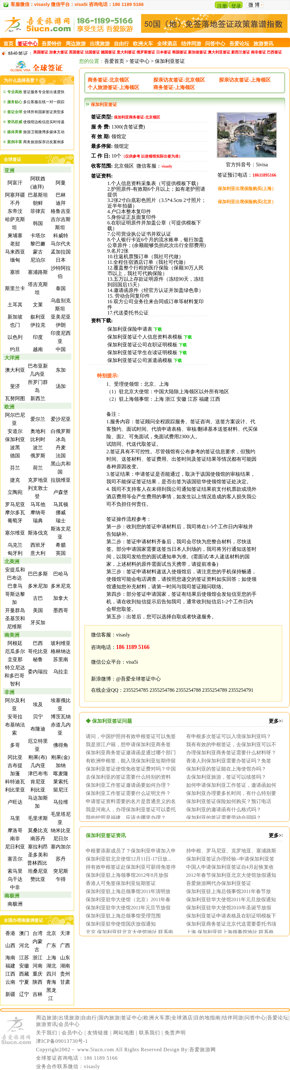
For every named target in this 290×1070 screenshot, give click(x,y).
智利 (14, 683)
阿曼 (60, 182)
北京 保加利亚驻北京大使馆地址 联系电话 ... (128, 931)
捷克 (14, 480)
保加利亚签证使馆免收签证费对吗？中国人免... (129, 768)
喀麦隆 (60, 773)
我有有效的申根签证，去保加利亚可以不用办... (229, 744)
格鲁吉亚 (60, 211)
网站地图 (124, 1032)
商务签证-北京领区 (108, 80)
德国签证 (108, 52)
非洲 (9, 692)
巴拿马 (14, 586)
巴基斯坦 (37, 195)
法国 (60, 455)
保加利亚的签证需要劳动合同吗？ (223, 817)
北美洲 (11, 561)
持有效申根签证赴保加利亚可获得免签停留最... (129, 866)
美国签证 (40, 52)
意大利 (37, 553)
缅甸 (14, 260)
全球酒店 (182, 1017)
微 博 (254, 5)
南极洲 (11, 895)
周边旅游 (46, 1017)
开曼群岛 (14, 610)
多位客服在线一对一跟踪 (35, 102)
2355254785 (135, 690)
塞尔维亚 (14, 532)
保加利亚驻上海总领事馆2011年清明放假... (126, 891)
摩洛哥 (14, 830)
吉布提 (14, 765)
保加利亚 (14, 439)
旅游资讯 (46, 1024)
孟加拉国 (60, 251)
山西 (9, 945)
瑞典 (37, 520)
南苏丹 (37, 838)
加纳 (60, 765)
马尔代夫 (60, 243)
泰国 (60, 288)
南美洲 (11, 635)
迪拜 (60, 203)
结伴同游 (232, 1017)
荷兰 (37, 467)
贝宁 (37, 716)
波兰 (37, 447)
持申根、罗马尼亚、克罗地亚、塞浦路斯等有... (229, 850)
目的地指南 (207, 1017)
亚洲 (9, 170)
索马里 (14, 871)
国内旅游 (109, 1017)
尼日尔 (60, 838)
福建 (9, 965)
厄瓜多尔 (14, 651)
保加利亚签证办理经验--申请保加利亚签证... (229, 858)
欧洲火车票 (157, 1017)
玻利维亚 (60, 643)
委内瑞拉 (37, 671)
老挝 (14, 243)
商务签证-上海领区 (174, 87)
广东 (50, 945)
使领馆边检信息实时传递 (35, 122)
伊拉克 (37, 325)
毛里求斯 (37, 818)
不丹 (14, 203)
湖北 (50, 965)
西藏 (23, 974)
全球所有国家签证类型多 (35, 112)
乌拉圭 (60, 671)
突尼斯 (60, 871)
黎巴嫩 (37, 243)
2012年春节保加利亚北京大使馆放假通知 (231, 874)
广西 (64, 945)
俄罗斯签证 (145, 52)
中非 (14, 887)
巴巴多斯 (37, 573)
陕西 (37, 982)
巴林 (60, 195)
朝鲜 (37, 203)
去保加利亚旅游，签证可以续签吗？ (226, 776)
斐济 (14, 386)
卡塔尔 (37, 235)
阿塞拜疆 (14, 195)
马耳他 (37, 504)
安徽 (23, 965)
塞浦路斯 (37, 272)
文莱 (37, 304)
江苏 (23, 957)
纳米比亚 (60, 830)
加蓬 (14, 773)
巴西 (37, 643)
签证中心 (140, 61)
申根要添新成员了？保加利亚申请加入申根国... (129, 850)
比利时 (37, 439)
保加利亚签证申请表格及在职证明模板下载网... (229, 915)
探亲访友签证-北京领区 (179, 80)
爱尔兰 (37, 419)
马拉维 (60, 802)
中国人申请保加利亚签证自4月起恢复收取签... (228, 866)
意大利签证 (126, 52)
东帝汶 (14, 211)
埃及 (37, 704)
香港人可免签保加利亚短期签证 (121, 883)
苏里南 (60, 659)
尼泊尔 (37, 260)
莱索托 (60, 781)
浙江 (37, 957)
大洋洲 (11, 357)
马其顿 (60, 504)
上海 (50, 957)
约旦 (14, 349)
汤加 (60, 386)
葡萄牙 (14, 520)
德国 (14, 455)
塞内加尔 (60, 846)
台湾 (37, 933)
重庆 (37, 974)
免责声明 (175, 1032)
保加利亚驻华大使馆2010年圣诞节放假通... (227, 907)
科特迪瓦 (14, 781)
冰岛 (60, 439)
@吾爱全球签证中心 (138, 678)
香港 (9, 933)
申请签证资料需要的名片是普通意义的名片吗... (129, 801)
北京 (50, 933)
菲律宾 (37, 211)
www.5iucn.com (95, 1049)
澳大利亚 (14, 370)
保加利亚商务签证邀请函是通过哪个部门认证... (129, 752)
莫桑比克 (37, 830)
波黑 (14, 447)
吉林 (37, 994)
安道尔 (14, 431)
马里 (14, 818)
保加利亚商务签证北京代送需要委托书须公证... (229, 923)
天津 (64, 933)
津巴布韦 (37, 773)
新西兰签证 (240, 52)
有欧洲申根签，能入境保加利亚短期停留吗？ (129, 760)
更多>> (276, 721)
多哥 (14, 745)
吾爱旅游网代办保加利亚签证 (218, 883)
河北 (23, 945)
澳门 (23, 933)
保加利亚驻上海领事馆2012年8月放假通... (125, 874)
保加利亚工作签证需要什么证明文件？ (128, 793)
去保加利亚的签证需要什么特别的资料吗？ (127, 776)
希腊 (60, 545)
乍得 (60, 879)
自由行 (89, 1017)
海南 (9, 957)
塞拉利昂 (37, 846)
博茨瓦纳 (60, 716)
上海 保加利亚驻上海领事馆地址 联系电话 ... (228, 931)
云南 (9, 982)
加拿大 (60, 598)
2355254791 (240, 690)
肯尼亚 (37, 781)
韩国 (37, 223)
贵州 (64, 974)
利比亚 (37, 789)
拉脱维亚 (60, 480)
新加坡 (14, 316)
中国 (60, 349)
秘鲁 (37, 659)
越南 (37, 349)
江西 (9, 974)
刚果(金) (60, 757)
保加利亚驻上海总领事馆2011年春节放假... (227, 891)
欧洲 (9, 406)
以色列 (14, 337)
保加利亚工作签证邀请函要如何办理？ (128, 784)
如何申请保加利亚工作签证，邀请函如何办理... (229, 784)
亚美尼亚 (60, 316)
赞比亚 (37, 879)
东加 (60, 370)
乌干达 (14, 879)
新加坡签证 (197, 52)
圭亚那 (14, 659)
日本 (60, 260)
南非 (14, 838)
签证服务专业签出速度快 (35, 92)
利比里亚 (14, 789)
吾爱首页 (114, 61)
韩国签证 (179, 52)
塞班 (14, 272)
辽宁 (23, 994)
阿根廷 (14, 643)
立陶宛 (14, 492)
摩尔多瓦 (14, 512)
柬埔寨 (14, 235)
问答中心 (255, 1017)
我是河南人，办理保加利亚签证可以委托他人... (129, 809)
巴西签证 (274, 52)
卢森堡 (60, 492)
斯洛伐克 (37, 532)
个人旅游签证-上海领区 (113, 87)
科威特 (60, 235)
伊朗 (60, 325)
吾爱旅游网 (202, 1049)
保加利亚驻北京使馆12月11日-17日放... (128, 858)
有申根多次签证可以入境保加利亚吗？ (228, 736)
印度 (37, 337)
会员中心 (69, 1024)
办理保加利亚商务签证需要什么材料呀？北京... (229, 752)
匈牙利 (14, 553)
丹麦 (60, 447)
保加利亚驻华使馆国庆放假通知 (121, 923)
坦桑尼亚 (37, 871)
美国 (37, 610)
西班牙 (37, 545)
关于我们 (46, 1032)
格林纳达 (60, 651)
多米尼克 (60, 586)
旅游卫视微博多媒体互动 (35, 132)
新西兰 (37, 398)
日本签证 (163, 52)
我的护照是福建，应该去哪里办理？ (126, 817)
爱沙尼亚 (60, 419)
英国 (60, 553)
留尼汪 (60, 789)
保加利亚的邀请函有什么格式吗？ (223, 809)
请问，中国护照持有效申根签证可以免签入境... (129, 736)
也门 (14, 325)
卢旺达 (14, 802)
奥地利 (37, 431)
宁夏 (23, 982)
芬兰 (14, 467)
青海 (50, 982)
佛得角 (60, 745)
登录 (236, 6)
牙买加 (37, 622)
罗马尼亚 (14, 504)
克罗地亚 (37, 480)
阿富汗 (14, 182)
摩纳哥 (37, 512)
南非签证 (258, 52)
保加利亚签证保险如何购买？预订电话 (228, 801)
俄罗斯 (37, 455)
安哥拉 (14, 716)
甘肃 (64, 982)
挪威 (60, 512)
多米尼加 (37, 586)
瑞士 (60, 520)
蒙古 (37, 251)
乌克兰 (14, 545)
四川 (50, 974)
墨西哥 (60, 610)
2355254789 (214, 690)
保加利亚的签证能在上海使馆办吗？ (226, 768)
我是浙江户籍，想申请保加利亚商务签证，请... (127, 744)
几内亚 (37, 765)
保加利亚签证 (170, 61)
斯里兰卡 (14, 288)
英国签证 (76, 52)
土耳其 (14, 304)
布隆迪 (37, 728)
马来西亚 (14, 251)
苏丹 (60, 859)
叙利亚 (37, 316)
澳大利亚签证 (219, 52)
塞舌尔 (14, 859)
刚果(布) (37, 757)
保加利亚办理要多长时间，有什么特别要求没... (229, 793)
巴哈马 (60, 573)
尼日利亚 (14, 846)
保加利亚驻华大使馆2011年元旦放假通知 (231, 899)
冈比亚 (14, 757)
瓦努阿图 (14, 398)
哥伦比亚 (37, 651)
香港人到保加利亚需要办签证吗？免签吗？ (227, 760)
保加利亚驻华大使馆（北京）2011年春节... (126, 899)
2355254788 (188, 690)
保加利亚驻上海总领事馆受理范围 (123, 915)
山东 (64, 957)
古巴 (37, 598)
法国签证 (92, 52)
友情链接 (98, 1032)
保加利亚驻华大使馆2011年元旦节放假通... (126, 907)
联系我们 (149, 1032)
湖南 (64, 965)
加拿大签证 (58, 52)
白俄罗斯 (60, 431)
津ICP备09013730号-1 (62, 1041)
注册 (222, 6)
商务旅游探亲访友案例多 (35, 142)
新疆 (9, 994)
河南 (37, 965)
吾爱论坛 (277, 1017)
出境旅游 (69, 1017)
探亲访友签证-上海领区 (245, 80)
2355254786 (162, 690)
